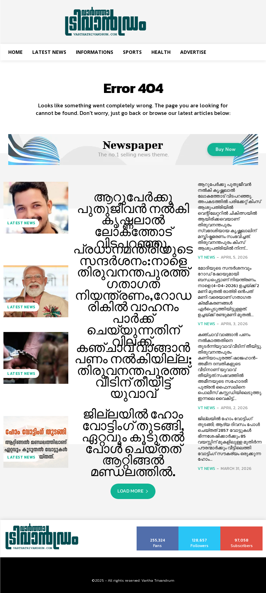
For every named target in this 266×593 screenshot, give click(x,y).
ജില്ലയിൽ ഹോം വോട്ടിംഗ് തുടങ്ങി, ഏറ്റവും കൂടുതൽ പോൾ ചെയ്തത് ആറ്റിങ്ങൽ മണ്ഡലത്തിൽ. (133, 443)
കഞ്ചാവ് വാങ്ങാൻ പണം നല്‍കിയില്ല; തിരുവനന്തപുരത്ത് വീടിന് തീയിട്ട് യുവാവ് (133, 371)
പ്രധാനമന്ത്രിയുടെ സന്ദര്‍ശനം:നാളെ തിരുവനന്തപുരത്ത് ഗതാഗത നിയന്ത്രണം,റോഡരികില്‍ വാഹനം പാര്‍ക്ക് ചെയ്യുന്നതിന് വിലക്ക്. (133, 295)
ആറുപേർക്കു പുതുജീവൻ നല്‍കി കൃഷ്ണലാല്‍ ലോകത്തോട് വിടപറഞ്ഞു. (133, 220)
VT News (206, 257)
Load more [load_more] (133, 491)
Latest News (20, 224)
